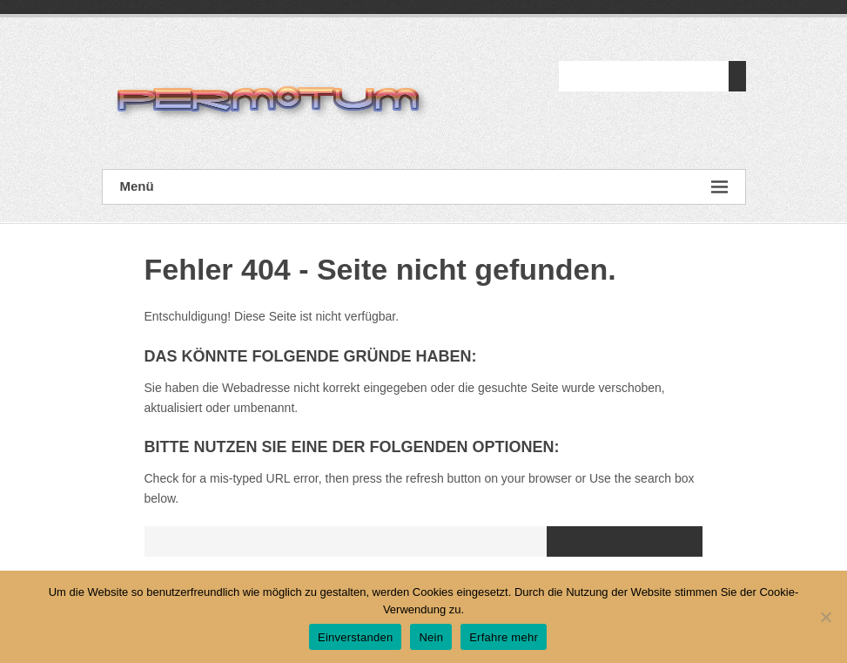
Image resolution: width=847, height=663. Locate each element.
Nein (431, 637)
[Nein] (825, 617)
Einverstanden (355, 637)
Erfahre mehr (503, 637)
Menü (424, 187)
